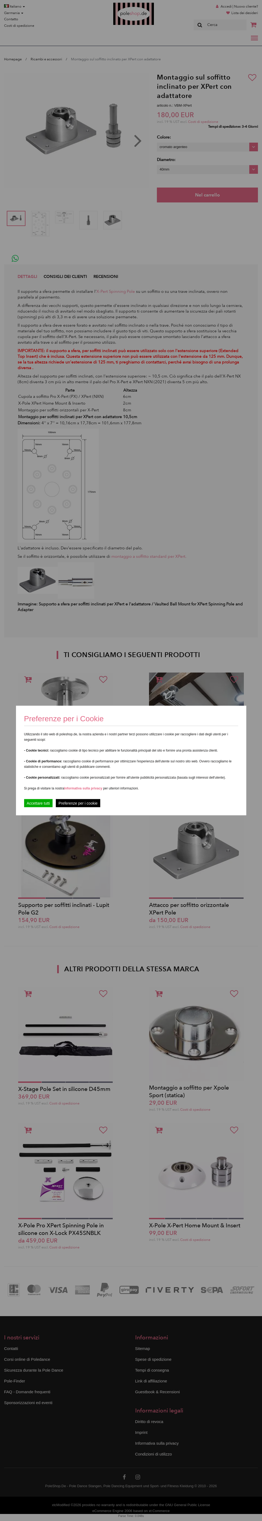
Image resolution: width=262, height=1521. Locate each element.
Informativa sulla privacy (83, 788)
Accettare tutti (38, 803)
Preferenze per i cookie (78, 803)
